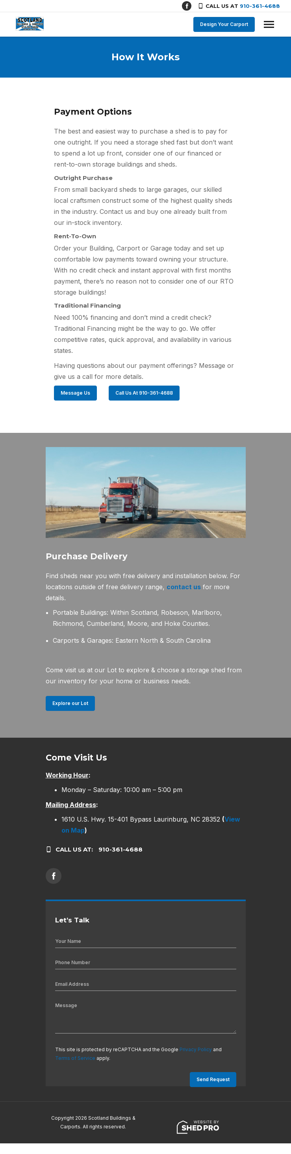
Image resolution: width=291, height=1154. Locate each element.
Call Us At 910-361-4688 (144, 393)
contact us (184, 587)
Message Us (75, 393)
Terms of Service (75, 1058)
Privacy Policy (196, 1049)
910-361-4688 (260, 6)
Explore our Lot (70, 703)
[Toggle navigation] (269, 24)
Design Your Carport (224, 24)
